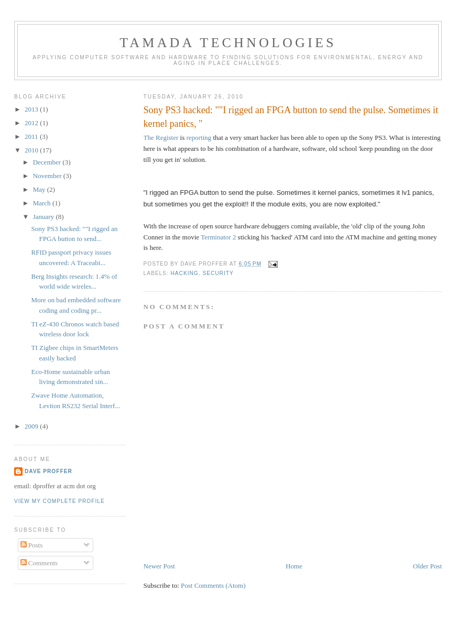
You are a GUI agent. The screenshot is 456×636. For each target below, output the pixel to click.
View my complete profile (59, 501)
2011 (32, 136)
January (44, 217)
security (217, 273)
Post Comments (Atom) (213, 585)
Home (294, 566)
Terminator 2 (218, 237)
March (42, 203)
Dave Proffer (48, 471)
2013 (32, 109)
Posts (31, 545)
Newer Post (159, 566)
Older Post (427, 566)
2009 (32, 426)
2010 (32, 150)
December (48, 162)
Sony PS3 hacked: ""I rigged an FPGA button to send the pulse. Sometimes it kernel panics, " (291, 116)
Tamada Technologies (228, 42)
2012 (32, 123)
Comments (39, 563)
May (40, 189)
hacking (185, 273)
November (48, 176)
